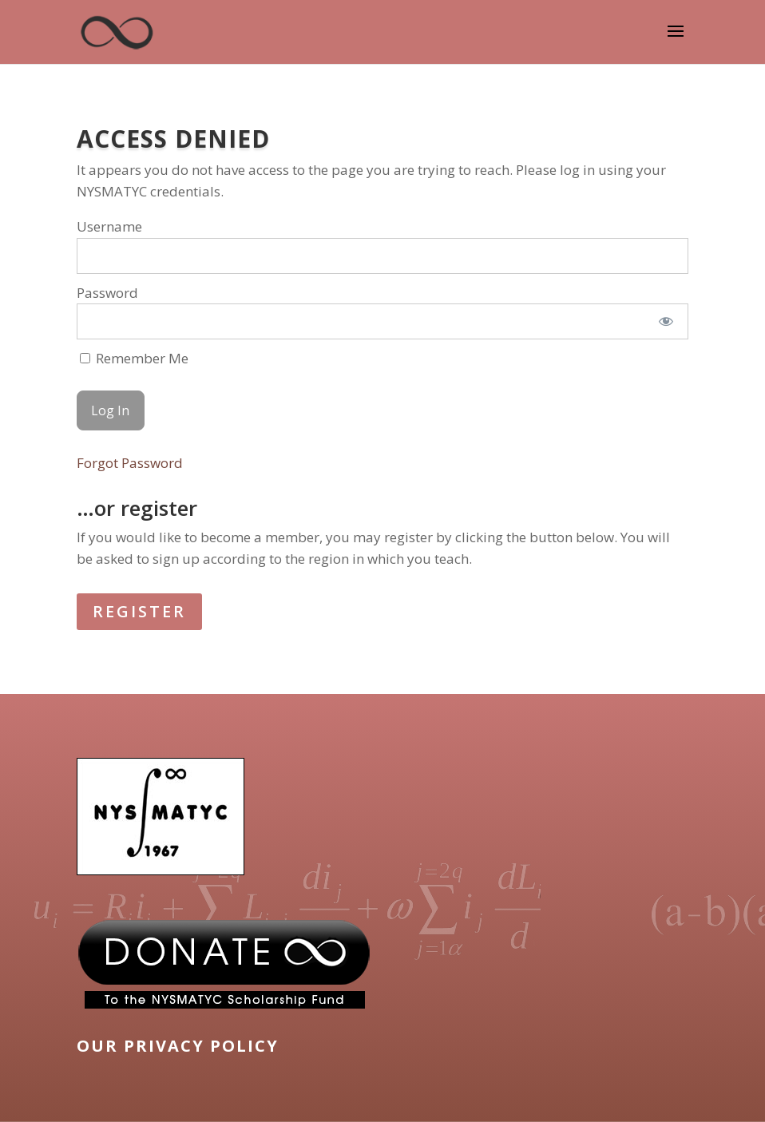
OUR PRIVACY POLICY (178, 1046)
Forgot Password (130, 463)
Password (107, 292)
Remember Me (134, 358)
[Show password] (665, 321)
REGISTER (139, 611)
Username (109, 226)
